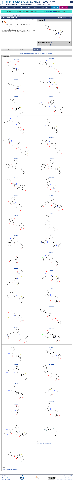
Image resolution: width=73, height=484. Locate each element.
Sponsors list (68, 475)
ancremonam (16, 59)
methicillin (16, 215)
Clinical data (18, 49)
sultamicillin (16, 136)
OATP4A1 (4, 469)
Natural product (12, 26)
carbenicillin (51, 401)
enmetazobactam (16, 253)
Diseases (28, 7)
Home (2, 7)
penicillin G (16, 446)
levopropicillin (51, 364)
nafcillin (16, 287)
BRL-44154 (16, 268)
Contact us (4, 475)
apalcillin (16, 423)
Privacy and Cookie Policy (6, 479)
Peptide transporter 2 (48, 443)
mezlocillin (51, 195)
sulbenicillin (16, 195)
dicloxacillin (16, 235)
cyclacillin (51, 419)
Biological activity (11, 49)
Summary (4, 49)
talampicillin (51, 137)
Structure (31, 49)
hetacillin (51, 213)
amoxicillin (51, 347)
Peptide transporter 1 (41, 443)
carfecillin (16, 158)
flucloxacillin (51, 328)
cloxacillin (51, 252)
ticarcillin (51, 288)
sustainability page (51, 11)
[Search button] (71, 2)
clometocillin (16, 96)
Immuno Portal (55, 7)
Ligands (20, 7)
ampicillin (16, 345)
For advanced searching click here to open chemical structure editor (36, 53)
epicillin (16, 383)
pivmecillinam (51, 306)
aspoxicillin (51, 96)
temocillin (16, 308)
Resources (34, 7)
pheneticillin (16, 177)
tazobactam (51, 385)
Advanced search (44, 7)
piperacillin (16, 327)
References (24, 49)
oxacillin (51, 270)
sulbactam (16, 404)
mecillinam (16, 79)
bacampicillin (16, 116)
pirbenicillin (16, 364)
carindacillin (51, 158)
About (7, 7)
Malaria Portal (63, 7)
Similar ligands (37, 49)
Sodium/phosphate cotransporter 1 (12, 469)
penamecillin (51, 78)
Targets (13, 7)
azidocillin (51, 117)
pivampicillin (51, 58)
